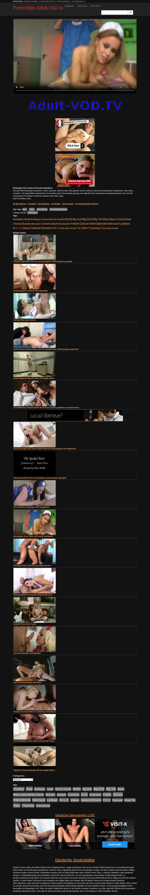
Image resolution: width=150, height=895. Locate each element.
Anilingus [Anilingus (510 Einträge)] (36, 219)
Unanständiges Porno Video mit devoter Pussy (34, 741)
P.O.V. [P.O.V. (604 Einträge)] (55, 228)
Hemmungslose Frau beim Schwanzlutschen (33, 595)
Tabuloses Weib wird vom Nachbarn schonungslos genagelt (39, 478)
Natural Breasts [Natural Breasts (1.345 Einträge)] (41, 228)
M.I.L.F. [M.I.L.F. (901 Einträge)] (17, 228)
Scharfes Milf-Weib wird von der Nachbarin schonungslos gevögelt (42, 261)
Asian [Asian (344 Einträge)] (45, 219)
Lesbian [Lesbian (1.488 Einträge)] (125, 223)
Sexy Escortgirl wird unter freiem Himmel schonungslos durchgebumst (44, 449)
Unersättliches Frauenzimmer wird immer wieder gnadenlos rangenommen (46, 407)
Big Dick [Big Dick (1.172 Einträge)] (87, 219)
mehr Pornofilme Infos (22, 199)
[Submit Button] (130, 12)
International (42, 209)
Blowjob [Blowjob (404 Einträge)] (35, 223)
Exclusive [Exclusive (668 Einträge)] (64, 223)
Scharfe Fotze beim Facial (24, 624)
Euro (25, 209)
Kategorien (69, 6)
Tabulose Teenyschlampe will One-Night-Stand (33, 770)
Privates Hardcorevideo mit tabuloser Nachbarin (34, 712)
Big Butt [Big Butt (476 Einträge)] (77, 219)
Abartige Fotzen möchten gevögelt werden (32, 565)
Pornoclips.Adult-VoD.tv (38, 8)
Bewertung (82, 6)
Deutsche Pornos (47, 1)
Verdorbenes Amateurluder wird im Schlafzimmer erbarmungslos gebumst (46, 349)
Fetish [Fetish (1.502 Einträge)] (75, 223)
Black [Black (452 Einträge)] (106, 219)
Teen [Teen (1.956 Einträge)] (84, 228)
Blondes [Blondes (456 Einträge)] (26, 223)
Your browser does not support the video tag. (75, 56)
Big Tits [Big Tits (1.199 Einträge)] (97, 219)
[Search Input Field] (114, 12)
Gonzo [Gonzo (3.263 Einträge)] (84, 223)
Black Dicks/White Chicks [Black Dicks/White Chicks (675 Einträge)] (28, 794)
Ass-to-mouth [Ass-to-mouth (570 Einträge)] (56, 219)
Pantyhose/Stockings (58, 209)
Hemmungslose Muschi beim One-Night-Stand (33, 378)
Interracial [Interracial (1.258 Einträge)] (113, 223)
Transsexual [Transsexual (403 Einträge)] (107, 228)
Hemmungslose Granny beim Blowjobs (30, 291)
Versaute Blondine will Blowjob (27, 653)
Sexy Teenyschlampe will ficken (27, 682)
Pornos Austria (63, 1)
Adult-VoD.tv (96, 6)
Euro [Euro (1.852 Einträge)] (55, 223)
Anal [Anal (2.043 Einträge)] (27, 219)
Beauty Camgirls (31, 1)
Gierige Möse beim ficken (24, 320)
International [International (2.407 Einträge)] (97, 223)
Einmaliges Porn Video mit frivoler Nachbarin (33, 536)
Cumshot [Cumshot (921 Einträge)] (46, 223)
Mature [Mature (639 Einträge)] (27, 228)
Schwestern (32, 213)
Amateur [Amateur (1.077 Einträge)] (18, 219)
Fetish (31, 209)
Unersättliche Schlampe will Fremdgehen (31, 507)
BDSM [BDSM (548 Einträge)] (68, 219)
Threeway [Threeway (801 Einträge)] (94, 228)
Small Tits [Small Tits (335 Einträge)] (75, 228)
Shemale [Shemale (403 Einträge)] (64, 228)
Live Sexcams (77, 1)
